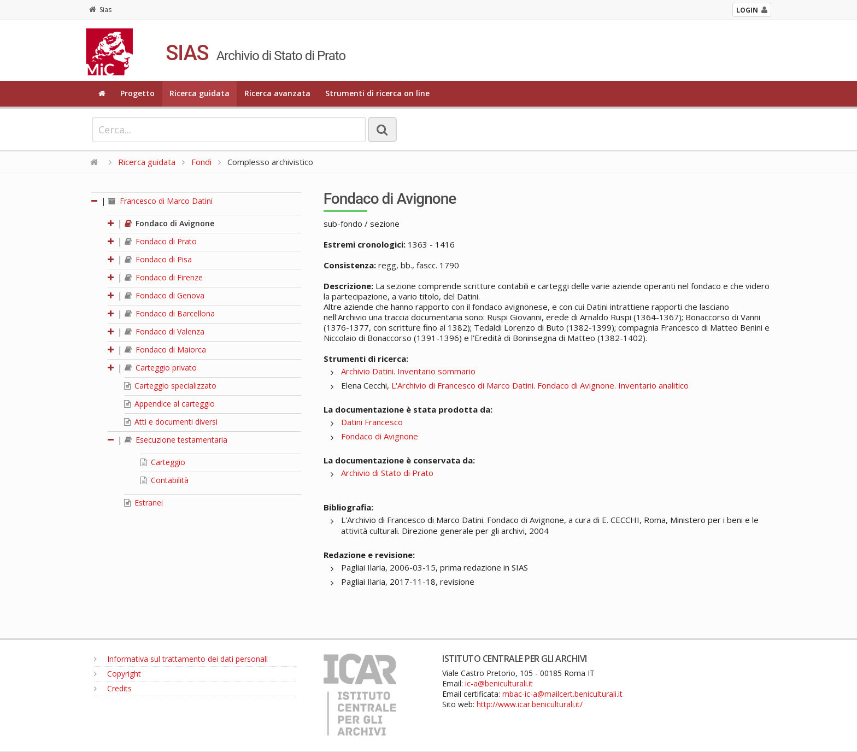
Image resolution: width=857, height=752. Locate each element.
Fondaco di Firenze (164, 277)
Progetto (137, 93)
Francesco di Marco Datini (160, 201)
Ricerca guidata (199, 93)
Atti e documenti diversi (171, 421)
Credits (113, 688)
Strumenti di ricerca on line (377, 93)
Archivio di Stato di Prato (387, 472)
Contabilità (164, 480)
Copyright (117, 673)
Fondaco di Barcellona (170, 313)
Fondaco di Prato (161, 241)
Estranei (143, 502)
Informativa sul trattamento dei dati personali (181, 659)
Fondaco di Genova (164, 295)
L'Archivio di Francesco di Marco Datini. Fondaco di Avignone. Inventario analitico (540, 385)
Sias (100, 9)
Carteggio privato (161, 367)
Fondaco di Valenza (164, 331)
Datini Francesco (372, 421)
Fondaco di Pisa (158, 259)
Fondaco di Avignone (169, 223)
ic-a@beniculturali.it (499, 683)
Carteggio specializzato (170, 385)
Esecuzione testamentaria (176, 439)
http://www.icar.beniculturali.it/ (530, 704)
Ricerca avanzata (277, 93)
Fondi (201, 161)
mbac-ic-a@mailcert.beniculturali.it (562, 694)
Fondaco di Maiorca (165, 349)
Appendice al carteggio (169, 403)
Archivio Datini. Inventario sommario (408, 371)
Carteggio (162, 462)
